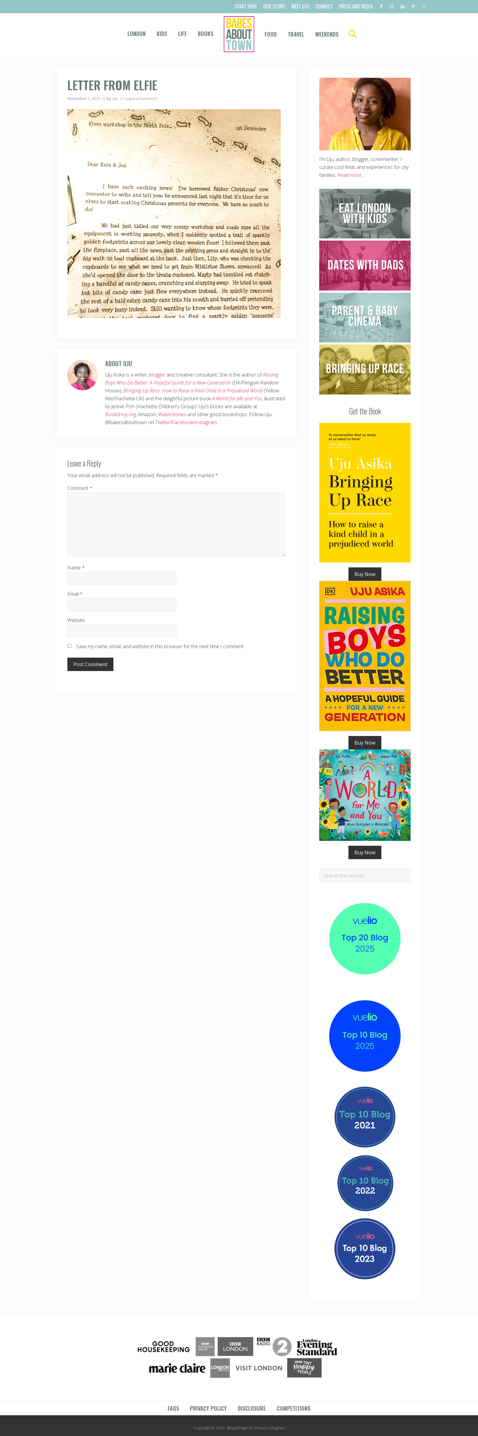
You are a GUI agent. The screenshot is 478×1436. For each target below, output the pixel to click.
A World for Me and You (237, 398)
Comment (79, 488)
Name (76, 567)
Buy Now (365, 574)
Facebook (182, 422)
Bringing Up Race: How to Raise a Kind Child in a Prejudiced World (192, 390)
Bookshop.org (120, 414)
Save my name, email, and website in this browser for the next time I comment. (160, 646)
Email (75, 594)
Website (76, 620)
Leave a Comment (141, 98)
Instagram (206, 422)
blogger (157, 374)
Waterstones (172, 414)
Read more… (351, 175)
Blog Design (237, 1428)
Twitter (162, 422)
